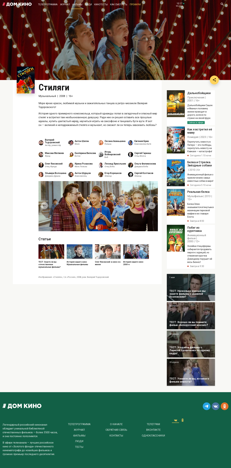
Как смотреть (118, 4)
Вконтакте (153, 429)
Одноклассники (153, 435)
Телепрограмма (48, 4)
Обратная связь (116, 429)
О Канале (116, 424)
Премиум (135, 4)
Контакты (116, 435)
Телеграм (153, 424)
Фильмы (77, 4)
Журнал (65, 4)
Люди (88, 4)
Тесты (79, 447)
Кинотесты (101, 4)
